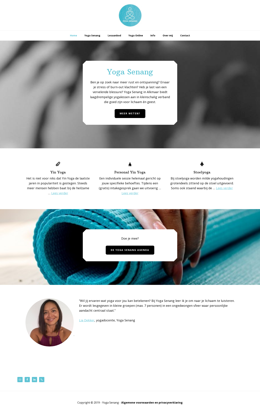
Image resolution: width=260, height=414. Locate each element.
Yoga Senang (130, 15)
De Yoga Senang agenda (130, 250)
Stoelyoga (202, 172)
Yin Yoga (58, 172)
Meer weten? (130, 113)
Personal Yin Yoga (130, 172)
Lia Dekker (86, 320)
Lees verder (59, 193)
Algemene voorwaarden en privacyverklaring (152, 402)
